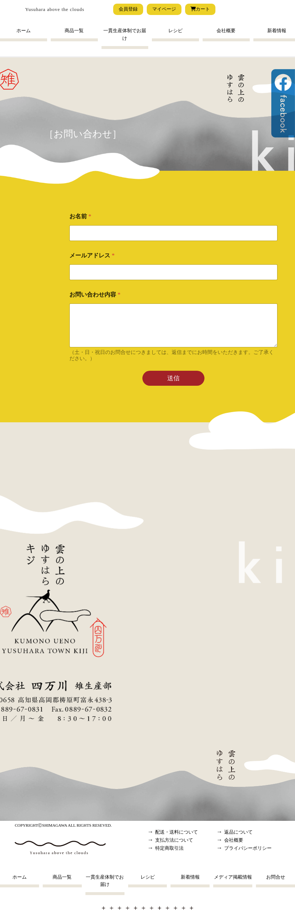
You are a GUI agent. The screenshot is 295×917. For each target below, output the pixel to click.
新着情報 (190, 877)
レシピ (175, 30)
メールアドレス (92, 255)
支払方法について (174, 840)
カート (200, 9)
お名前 (80, 216)
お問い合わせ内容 (94, 294)
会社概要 (226, 30)
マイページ (164, 9)
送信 (173, 378)
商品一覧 (74, 30)
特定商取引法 (169, 848)
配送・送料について (176, 832)
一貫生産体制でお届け (124, 34)
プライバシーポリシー (248, 848)
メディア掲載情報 (233, 877)
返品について (238, 832)
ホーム (23, 30)
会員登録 (128, 9)
